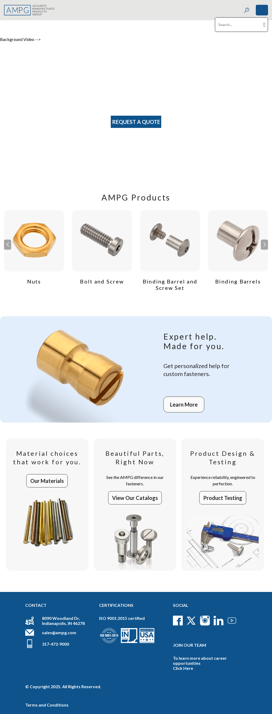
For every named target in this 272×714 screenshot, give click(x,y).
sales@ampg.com (59, 632)
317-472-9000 (55, 643)
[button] (264, 245)
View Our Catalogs (135, 498)
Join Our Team (189, 645)
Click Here (183, 668)
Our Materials (47, 481)
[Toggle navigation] (262, 10)
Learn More (184, 404)
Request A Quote (136, 122)
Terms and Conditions (47, 704)
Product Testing (222, 498)
